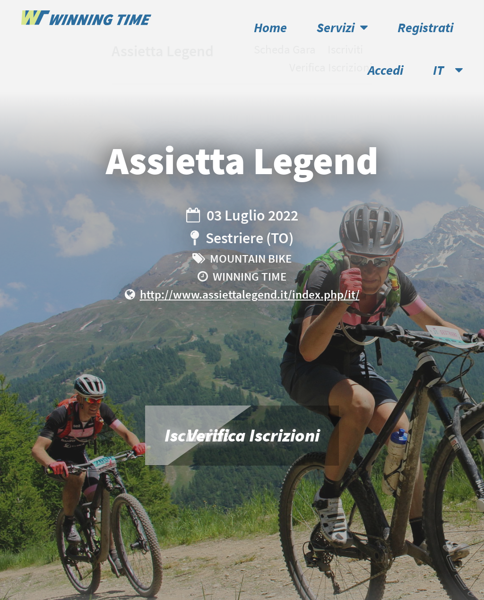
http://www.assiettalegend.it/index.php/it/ (250, 294)
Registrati (425, 27)
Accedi (385, 70)
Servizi (342, 27)
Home (270, 27)
